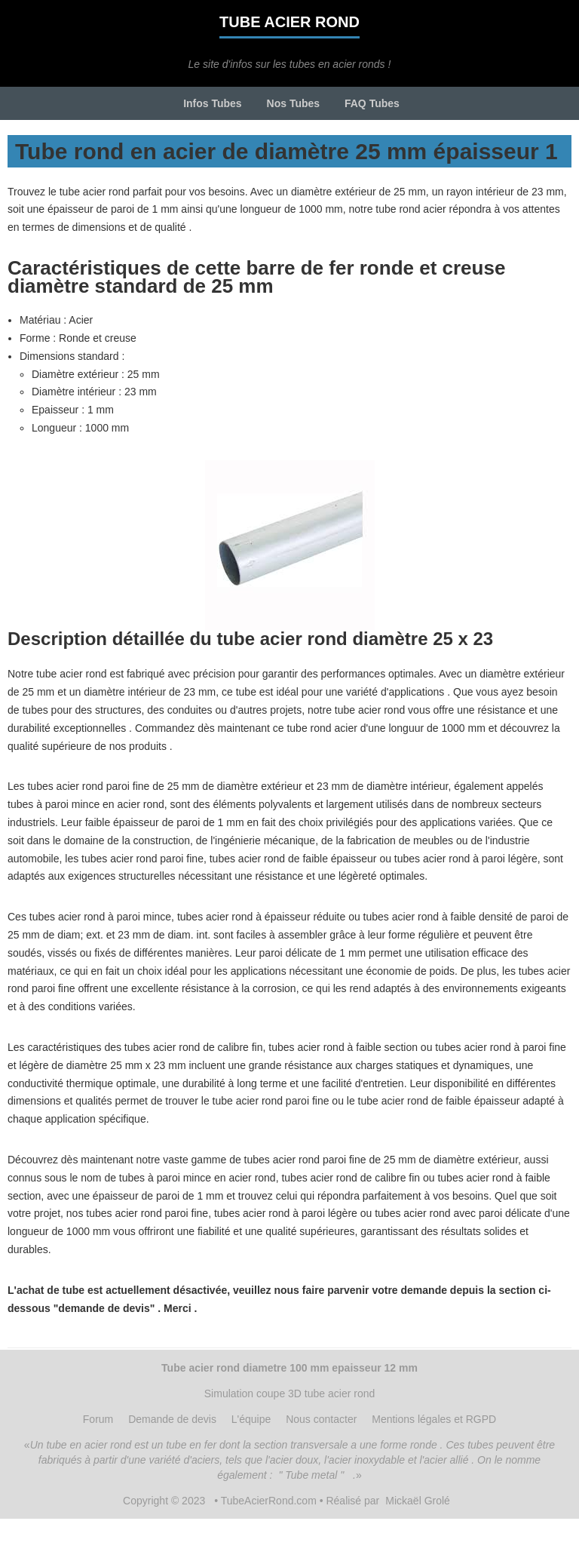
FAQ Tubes (372, 103)
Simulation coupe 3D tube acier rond (289, 1393)
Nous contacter (321, 1419)
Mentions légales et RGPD (434, 1419)
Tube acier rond (289, 22)
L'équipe (251, 1419)
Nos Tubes (293, 103)
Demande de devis (172, 1419)
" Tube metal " (311, 1475)
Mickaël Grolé (417, 1501)
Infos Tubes (212, 103)
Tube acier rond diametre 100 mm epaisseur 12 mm (289, 1368)
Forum (98, 1419)
